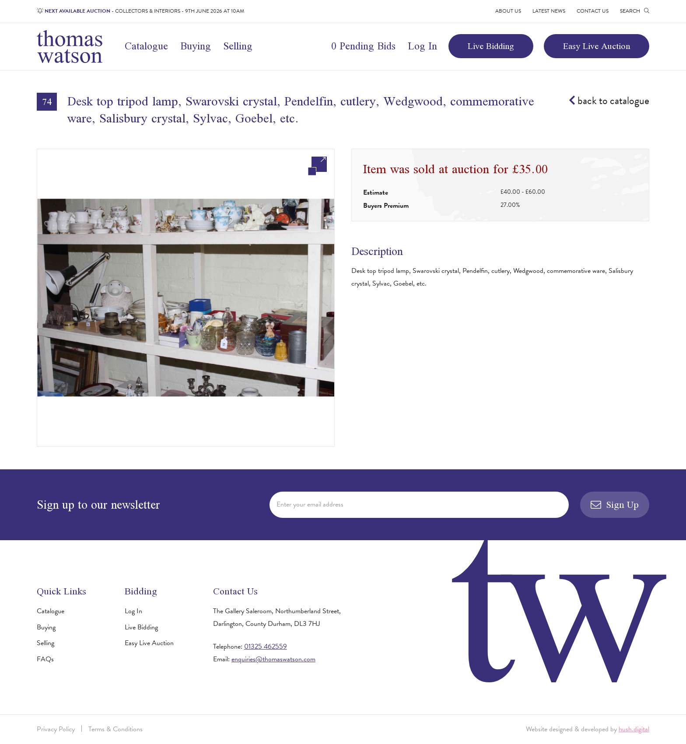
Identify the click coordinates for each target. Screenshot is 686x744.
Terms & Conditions (115, 729)
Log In (422, 45)
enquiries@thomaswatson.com (273, 659)
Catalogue (146, 45)
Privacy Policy (56, 729)
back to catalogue (609, 101)
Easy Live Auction (596, 46)
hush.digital (634, 729)
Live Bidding (491, 46)
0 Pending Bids (363, 45)
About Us (508, 11)
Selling (237, 45)
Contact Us (593, 11)
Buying (195, 45)
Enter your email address (309, 504)
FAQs (45, 659)
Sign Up (615, 504)
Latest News (548, 11)
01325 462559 (265, 646)
